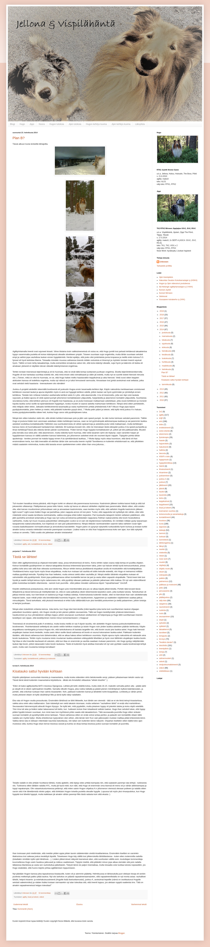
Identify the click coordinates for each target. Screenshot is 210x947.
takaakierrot (164, 629)
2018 (162, 315)
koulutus (162, 521)
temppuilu (163, 636)
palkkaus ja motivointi (47, 658)
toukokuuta (167, 358)
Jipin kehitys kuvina (120, 124)
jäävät (161, 488)
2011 (162, 396)
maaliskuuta (167, 366)
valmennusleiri (165, 658)
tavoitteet (163, 632)
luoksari (162, 537)
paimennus (163, 581)
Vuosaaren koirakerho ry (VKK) (172, 299)
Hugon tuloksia (57, 124)
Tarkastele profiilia (164, 266)
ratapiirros (163, 604)
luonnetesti (163, 540)
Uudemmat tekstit (20, 904)
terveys (162, 639)
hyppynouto (164, 460)
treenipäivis (164, 649)
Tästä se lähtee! (25, 557)
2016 (162, 322)
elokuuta (166, 347)
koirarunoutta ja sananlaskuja (171, 514)
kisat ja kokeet (33, 897)
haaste (162, 440)
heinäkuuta (167, 351)
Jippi (32, 124)
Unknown (164, 262)
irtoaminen (163, 472)
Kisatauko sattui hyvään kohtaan (37, 671)
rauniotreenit (164, 607)
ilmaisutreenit (164, 469)
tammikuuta (167, 384)
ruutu (161, 613)
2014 (162, 329)
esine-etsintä (164, 431)
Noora (42, 124)
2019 (162, 311)
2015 (162, 326)
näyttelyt (162, 565)
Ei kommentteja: (45, 540)
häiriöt (161, 466)
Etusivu (79, 904)
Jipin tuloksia (75, 124)
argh (161, 418)
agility (25, 544)
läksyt (161, 546)
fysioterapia (164, 437)
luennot (162, 533)
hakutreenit (163, 447)
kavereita (163, 495)
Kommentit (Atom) (25, 909)
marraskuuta (167, 336)
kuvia (45, 544)
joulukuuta (166, 333)
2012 (162, 393)
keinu (161, 498)
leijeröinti (162, 527)
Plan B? (19, 138)
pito (160, 594)
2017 (162, 318)
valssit (161, 661)
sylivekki (162, 623)
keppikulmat (164, 501)
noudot (162, 562)
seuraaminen (164, 616)
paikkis (162, 578)
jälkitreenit (163, 485)
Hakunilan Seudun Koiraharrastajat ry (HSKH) (178, 280)
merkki (162, 549)
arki (29, 544)
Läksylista (140, 124)
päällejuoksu (164, 597)
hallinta (162, 450)
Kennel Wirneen (165, 293)
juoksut (162, 482)
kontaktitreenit (36, 544)
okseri (161, 572)
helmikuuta (166, 369)
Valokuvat (163, 296)
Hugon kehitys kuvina (96, 124)
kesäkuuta (166, 355)
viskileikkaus (164, 671)
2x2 (160, 412)
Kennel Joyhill (165, 290)
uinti (161, 655)
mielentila (163, 553)
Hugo (22, 124)
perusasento (164, 591)
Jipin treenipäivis (166, 277)
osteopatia (163, 575)
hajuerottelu (164, 444)
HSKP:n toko (164, 456)
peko (161, 588)
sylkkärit (162, 626)
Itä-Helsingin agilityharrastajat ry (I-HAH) (176, 287)
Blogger (121, 933)
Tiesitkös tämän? (166, 642)
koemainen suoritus (167, 511)
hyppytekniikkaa (165, 463)
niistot (161, 556)
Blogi (12, 124)
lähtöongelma (164, 543)
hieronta (162, 453)
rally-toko (163, 600)
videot (50, 544)
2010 (162, 400)
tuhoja (161, 652)
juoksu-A (162, 479)
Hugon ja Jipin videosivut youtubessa (174, 283)
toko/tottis (163, 645)
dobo (161, 424)
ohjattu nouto (164, 569)
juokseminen (164, 476)
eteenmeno (163, 434)
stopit (161, 620)
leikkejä (162, 530)
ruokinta (162, 610)
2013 (162, 389)
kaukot (162, 492)
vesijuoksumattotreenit (168, 665)
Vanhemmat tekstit (139, 904)
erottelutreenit (165, 428)
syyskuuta (166, 344)
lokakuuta (166, 340)
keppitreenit (164, 504)
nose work (163, 559)
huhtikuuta (166, 362)
